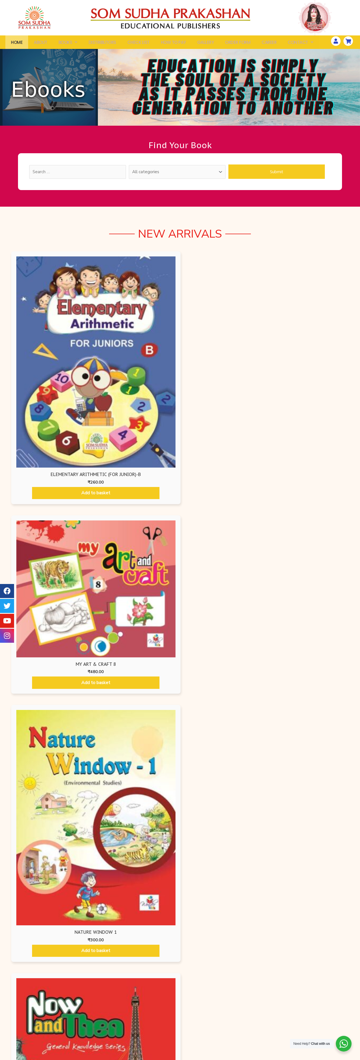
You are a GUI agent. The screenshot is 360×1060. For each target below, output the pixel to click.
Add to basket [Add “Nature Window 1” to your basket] (222, 381)
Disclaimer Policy (245, 1044)
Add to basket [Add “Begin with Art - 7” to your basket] (220, 720)
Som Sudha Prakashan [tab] (310, 470)
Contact (300, 43)
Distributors (102, 43)
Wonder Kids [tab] (181, 470)
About (40, 43)
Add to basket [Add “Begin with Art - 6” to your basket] (139, 720)
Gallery (205, 43)
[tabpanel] (180, 619)
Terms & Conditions (245, 1034)
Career (269, 43)
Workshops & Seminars (313, 1014)
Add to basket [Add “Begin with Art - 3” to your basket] (220, 577)
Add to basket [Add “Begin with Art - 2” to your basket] (139, 577)
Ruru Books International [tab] (126, 470)
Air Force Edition (112, 1024)
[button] (180, 953)
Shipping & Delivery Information (245, 1024)
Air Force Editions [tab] (30, 470)
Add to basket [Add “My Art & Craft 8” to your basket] (137, 347)
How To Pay (173, 43)
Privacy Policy (245, 1014)
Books (67, 43)
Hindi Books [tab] (269, 470)
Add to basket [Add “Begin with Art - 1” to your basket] (57, 577)
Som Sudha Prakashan (112, 1034)
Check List (138, 43)
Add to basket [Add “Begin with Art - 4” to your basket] (302, 577)
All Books (45, 1014)
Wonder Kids (112, 1014)
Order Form (237, 43)
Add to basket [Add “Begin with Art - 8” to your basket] (302, 719)
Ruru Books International (112, 1044)
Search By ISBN (45, 1024)
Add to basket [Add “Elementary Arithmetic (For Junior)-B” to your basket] (51, 385)
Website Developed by (309, 1056)
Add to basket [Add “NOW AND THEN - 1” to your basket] (308, 375)
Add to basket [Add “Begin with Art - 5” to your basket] (57, 685)
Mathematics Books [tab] (224, 470)
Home (16, 43)
